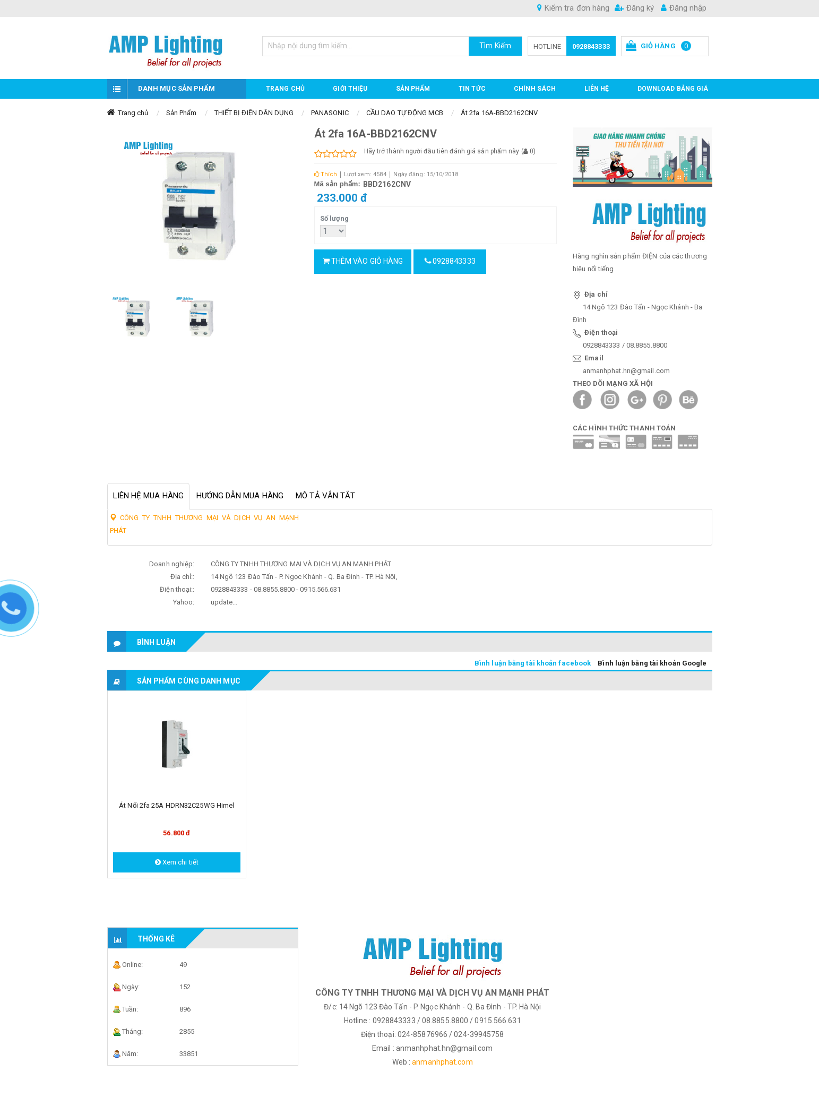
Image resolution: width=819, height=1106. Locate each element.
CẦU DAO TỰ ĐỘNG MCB (404, 113)
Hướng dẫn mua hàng (239, 495)
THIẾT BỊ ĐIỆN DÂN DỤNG (254, 113)
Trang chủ (285, 88)
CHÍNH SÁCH (535, 88)
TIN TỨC (472, 88)
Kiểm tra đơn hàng (573, 8)
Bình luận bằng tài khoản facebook (533, 663)
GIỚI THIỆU (350, 88)
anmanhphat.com (442, 1062)
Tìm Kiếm (495, 45)
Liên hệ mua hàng (148, 495)
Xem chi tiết (177, 862)
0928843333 (591, 46)
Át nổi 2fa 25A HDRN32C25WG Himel (176, 805)
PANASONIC (330, 113)
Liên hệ (596, 88)
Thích (326, 174)
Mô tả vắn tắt (325, 495)
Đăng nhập (683, 8)
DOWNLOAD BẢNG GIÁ (673, 88)
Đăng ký (634, 8)
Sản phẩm (413, 88)
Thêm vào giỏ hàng (363, 261)
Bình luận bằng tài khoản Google (652, 663)
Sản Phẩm (181, 113)
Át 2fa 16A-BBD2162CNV (499, 113)
